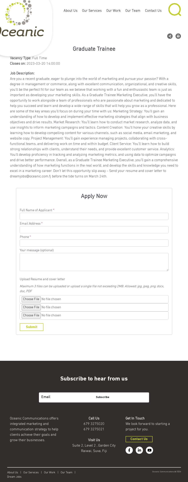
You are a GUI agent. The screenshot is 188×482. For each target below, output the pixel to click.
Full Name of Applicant (94, 213)
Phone (94, 240)
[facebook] (129, 450)
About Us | (15, 472)
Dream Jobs (14, 476)
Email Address (94, 226)
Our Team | (69, 472)
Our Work (113, 11)
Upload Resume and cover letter (42, 279)
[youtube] (149, 450)
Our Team (132, 11)
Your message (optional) (94, 260)
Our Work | (52, 472)
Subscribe (102, 397)
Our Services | (33, 472)
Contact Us (153, 11)
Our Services (92, 11)
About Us (70, 11)
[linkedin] (139, 450)
